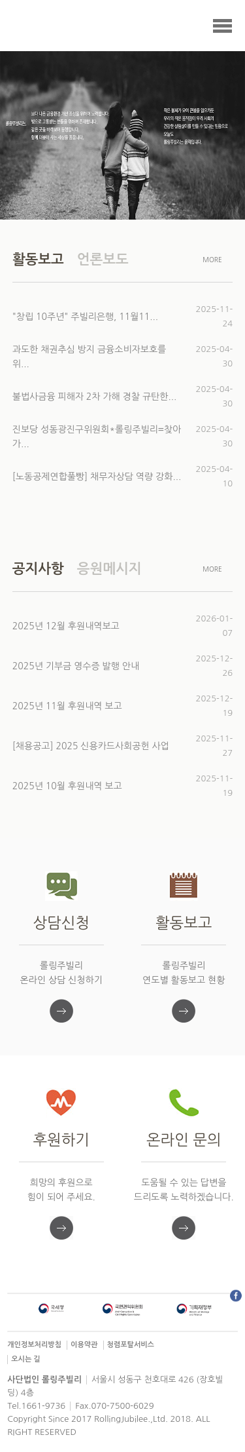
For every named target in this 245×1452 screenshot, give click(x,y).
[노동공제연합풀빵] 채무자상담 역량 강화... (96, 476)
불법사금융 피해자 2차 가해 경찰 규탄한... (94, 396)
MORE (212, 259)
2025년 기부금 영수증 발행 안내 (75, 666)
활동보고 (38, 259)
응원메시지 (109, 569)
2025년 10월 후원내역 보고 (67, 786)
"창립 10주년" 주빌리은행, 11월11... (85, 316)
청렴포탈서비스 (130, 1344)
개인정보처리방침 (34, 1344)
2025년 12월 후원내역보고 (66, 626)
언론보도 (103, 259)
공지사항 (38, 569)
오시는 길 (25, 1359)
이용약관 (84, 1344)
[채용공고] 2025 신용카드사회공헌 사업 (90, 746)
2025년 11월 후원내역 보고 (67, 706)
